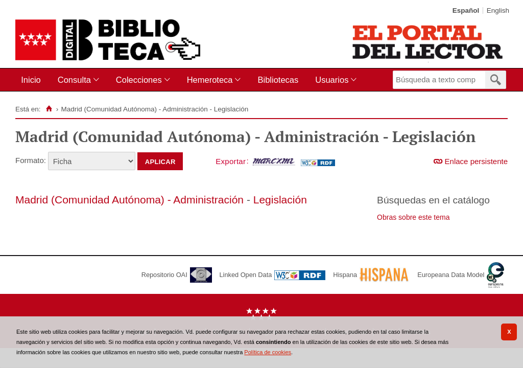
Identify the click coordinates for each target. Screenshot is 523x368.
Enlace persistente (476, 161)
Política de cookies (267, 352)
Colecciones (139, 79)
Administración (208, 199)
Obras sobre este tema (413, 217)
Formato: (30, 160)
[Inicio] (48, 108)
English (498, 10)
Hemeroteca (210, 79)
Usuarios (331, 79)
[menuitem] (33, 79)
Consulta (74, 79)
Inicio (31, 79)
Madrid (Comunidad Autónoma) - (94, 199)
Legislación (280, 199)
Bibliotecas (277, 79)
